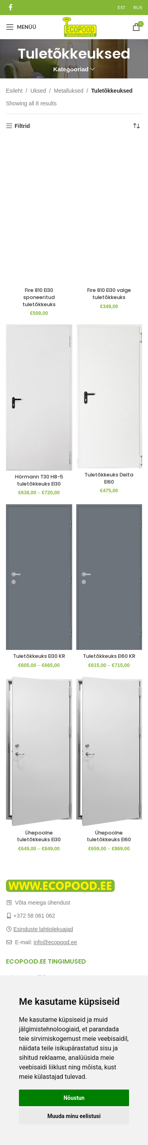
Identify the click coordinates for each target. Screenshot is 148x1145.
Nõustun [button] (74, 1098)
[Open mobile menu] (21, 27)
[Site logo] (79, 26)
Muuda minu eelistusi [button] (74, 1116)
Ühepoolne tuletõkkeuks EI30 (39, 836)
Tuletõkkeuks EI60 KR (109, 656)
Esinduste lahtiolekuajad (43, 929)
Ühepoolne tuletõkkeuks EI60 (109, 836)
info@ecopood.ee (55, 942)
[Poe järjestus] (136, 126)
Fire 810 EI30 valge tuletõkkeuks (109, 294)
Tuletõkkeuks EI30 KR (39, 656)
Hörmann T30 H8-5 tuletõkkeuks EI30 (39, 480)
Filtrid (22, 126)
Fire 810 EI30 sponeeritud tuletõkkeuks (39, 297)
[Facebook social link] (10, 7)
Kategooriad (71, 69)
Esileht (14, 91)
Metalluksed (69, 91)
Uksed (38, 91)
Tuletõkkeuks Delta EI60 (108, 478)
